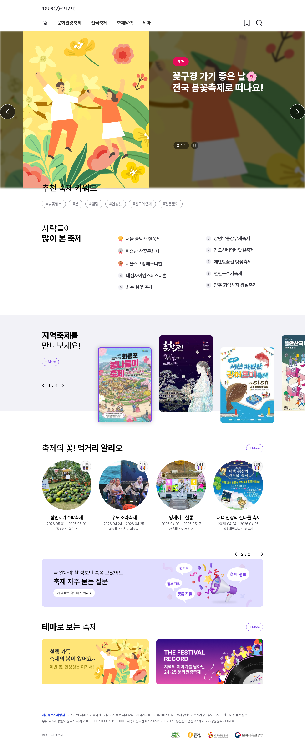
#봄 (75, 204)
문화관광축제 (69, 23)
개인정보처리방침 (53, 715)
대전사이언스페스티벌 (146, 275)
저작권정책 (143, 715)
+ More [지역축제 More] (50, 362)
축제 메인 (45, 23)
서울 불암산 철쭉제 (143, 239)
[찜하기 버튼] (247, 23)
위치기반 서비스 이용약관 (84, 715)
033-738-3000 (112, 722)
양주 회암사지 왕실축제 (235, 285)
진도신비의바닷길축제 (234, 250)
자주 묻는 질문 (238, 715)
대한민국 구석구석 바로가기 (58, 8)
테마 (146, 23)
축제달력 (125, 23)
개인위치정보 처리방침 (118, 715)
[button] (43, 385)
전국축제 (99, 23)
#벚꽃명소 (54, 204)
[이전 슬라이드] (7, 111)
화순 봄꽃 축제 (139, 287)
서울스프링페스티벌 (144, 264)
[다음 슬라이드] (297, 111)
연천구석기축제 (228, 273)
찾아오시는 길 (217, 715)
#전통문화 (170, 204)
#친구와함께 (142, 204)
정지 (194, 145)
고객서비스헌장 (163, 715)
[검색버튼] (259, 23)
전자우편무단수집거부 (190, 715)
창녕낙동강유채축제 (232, 238)
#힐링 (93, 204)
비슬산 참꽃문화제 (142, 251)
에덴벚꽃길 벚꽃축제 (232, 262)
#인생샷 (115, 204)
